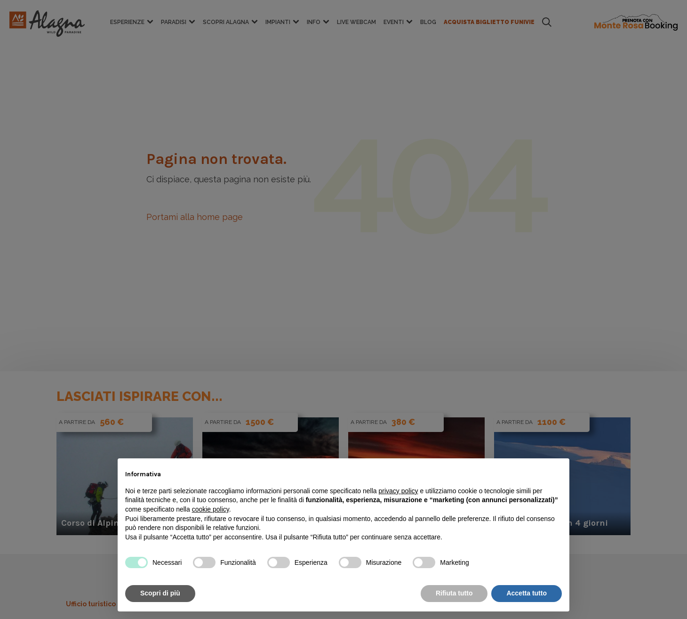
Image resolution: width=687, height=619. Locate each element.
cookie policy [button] (210, 509)
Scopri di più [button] (160, 593)
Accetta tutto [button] (526, 593)
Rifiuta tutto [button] (454, 593)
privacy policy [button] (398, 491)
